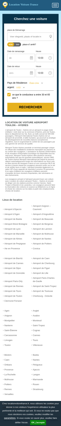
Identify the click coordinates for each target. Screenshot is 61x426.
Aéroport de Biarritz (13, 258)
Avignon (8, 315)
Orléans (8, 364)
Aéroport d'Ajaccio (12, 209)
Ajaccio (36, 369)
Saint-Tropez (39, 325)
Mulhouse (9, 379)
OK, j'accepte (38, 422)
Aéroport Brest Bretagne (15, 224)
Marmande (38, 379)
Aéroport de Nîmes (13, 238)
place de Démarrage (16, 30)
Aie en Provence (12, 248)
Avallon (36, 315)
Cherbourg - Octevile (42, 296)
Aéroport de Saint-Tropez (44, 286)
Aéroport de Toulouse (43, 291)
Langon (36, 374)
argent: (10, 87)
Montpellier (9, 320)
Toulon (7, 345)
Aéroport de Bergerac (43, 224)
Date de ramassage (15, 51)
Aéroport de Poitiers (42, 243)
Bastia (36, 355)
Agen (6, 310)
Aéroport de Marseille (14, 234)
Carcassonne (10, 335)
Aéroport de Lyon (12, 229)
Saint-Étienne (10, 330)
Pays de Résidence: (17, 83)
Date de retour (13, 66)
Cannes (36, 335)
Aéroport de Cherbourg (43, 263)
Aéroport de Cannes (13, 263)
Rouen (36, 384)
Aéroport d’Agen (12, 214)
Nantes (36, 360)
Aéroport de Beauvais (43, 219)
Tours (35, 340)
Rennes (8, 389)
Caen (6, 360)
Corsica (36, 248)
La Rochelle (10, 374)
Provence (8, 369)
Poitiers (7, 384)
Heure (38, 51)
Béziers (7, 355)
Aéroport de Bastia (13, 219)
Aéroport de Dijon (12, 268)
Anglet (36, 310)
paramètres (10, 418)
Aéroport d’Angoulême (43, 214)
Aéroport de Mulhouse (43, 234)
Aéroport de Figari (41, 268)
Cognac (36, 330)
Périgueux (37, 364)
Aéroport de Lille (40, 273)
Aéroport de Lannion (42, 229)
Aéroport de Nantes (42, 238)
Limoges (8, 340)
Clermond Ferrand (13, 301)
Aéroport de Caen (41, 258)
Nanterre (8, 325)
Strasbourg (38, 389)
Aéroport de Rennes (13, 286)
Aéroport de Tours (12, 291)
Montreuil (37, 320)
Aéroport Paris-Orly (13, 281)
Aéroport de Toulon (13, 296)
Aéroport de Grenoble (14, 273)
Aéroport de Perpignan (15, 243)
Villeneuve (38, 345)
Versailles (9, 394)
